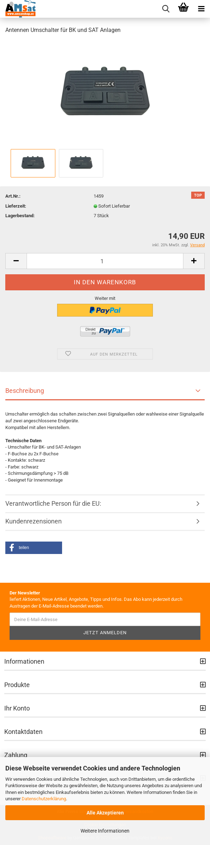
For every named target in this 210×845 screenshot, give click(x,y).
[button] (33, 548)
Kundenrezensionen (33, 521)
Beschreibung (24, 390)
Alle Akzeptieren (105, 813)
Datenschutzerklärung (44, 798)
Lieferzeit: (15, 206)
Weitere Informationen (105, 831)
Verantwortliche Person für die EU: (53, 503)
